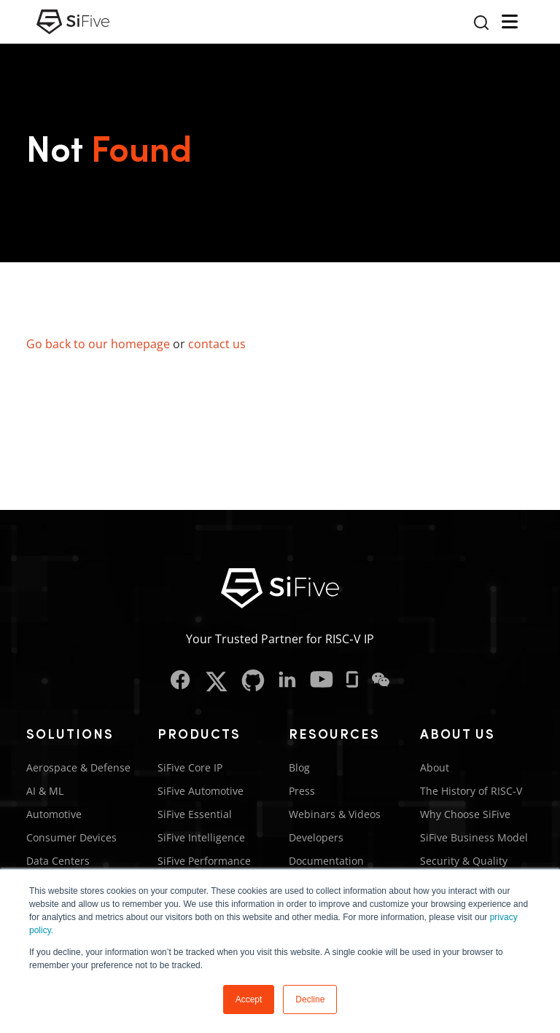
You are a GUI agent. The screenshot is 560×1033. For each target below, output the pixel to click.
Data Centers (58, 861)
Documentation (326, 861)
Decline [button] (309, 999)
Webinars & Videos (335, 814)
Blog (299, 767)
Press (302, 791)
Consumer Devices (71, 837)
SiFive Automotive (201, 791)
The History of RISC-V (471, 791)
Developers (316, 837)
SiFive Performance (204, 861)
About (434, 767)
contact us (217, 344)
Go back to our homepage (98, 344)
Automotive (54, 814)
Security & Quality (464, 861)
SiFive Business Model (474, 837)
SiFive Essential (195, 814)
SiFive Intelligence (201, 837)
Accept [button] (249, 999)
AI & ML (44, 791)
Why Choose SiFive (465, 814)
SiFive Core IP (190, 767)
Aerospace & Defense (78, 767)
